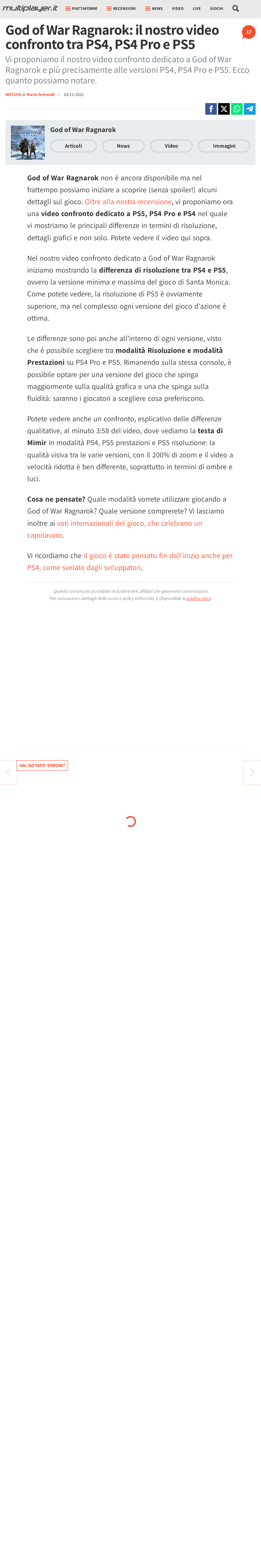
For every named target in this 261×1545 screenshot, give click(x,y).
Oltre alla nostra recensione (128, 201)
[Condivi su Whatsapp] (237, 109)
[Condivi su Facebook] (211, 109)
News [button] (154, 8)
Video (178, 8)
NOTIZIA (13, 94)
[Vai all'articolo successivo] (8, 772)
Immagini (224, 145)
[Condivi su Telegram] (250, 109)
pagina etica (199, 598)
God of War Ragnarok (83, 129)
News (123, 145)
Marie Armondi (41, 94)
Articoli (73, 145)
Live (197, 8)
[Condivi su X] (224, 109)
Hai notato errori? (42, 765)
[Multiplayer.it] (30, 8)
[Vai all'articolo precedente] (252, 772)
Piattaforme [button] (82, 8)
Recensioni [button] (121, 8)
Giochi (216, 8)
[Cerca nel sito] (236, 8)
